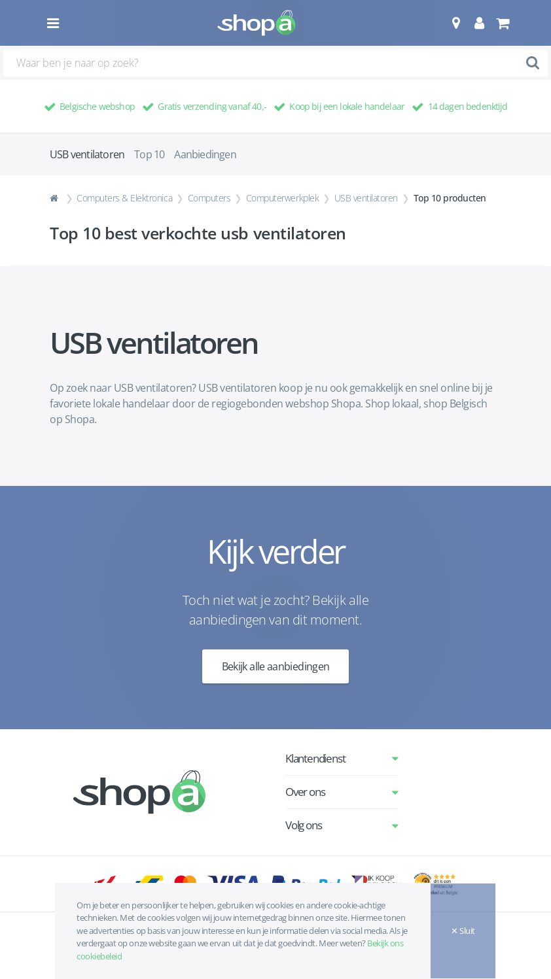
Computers (209, 198)
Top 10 (149, 154)
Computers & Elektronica (124, 198)
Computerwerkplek (282, 198)
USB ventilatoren (366, 198)
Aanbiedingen (205, 154)
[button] (456, 23)
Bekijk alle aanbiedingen (276, 666)
